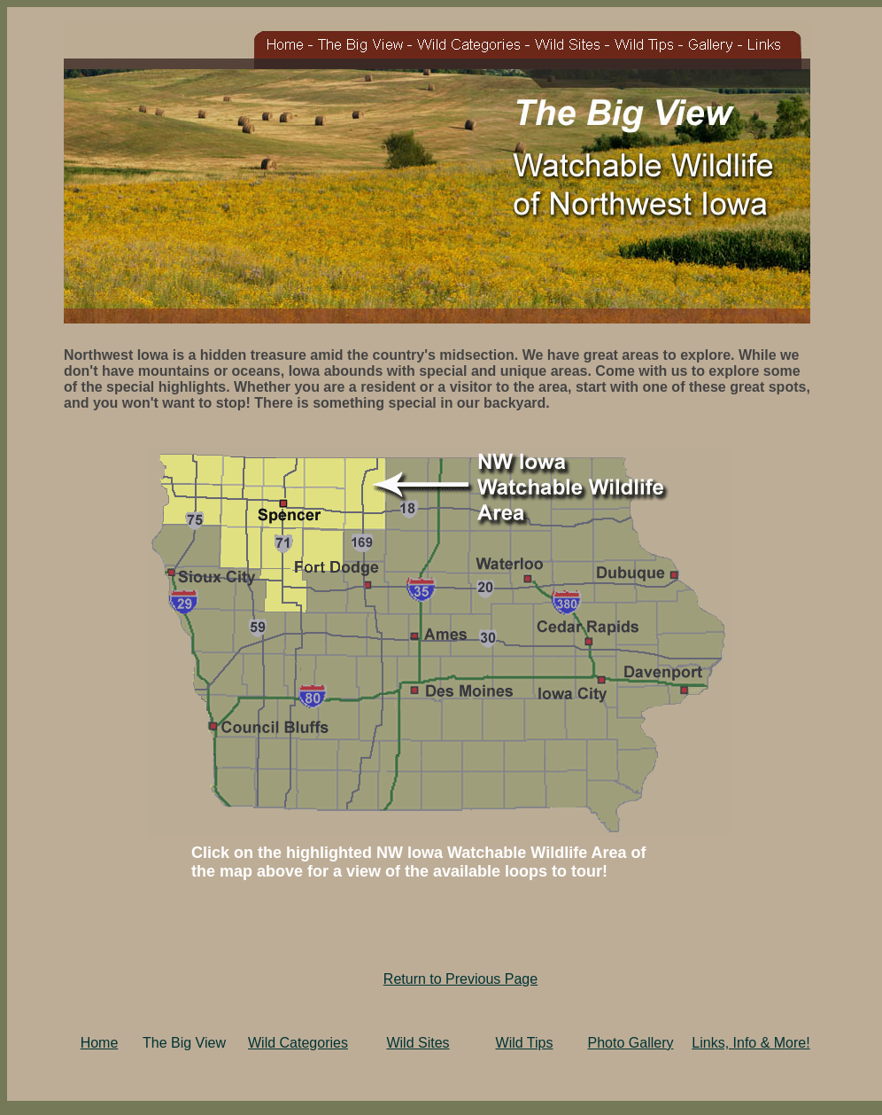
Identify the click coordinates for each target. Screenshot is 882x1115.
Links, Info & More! (750, 1042)
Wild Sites (417, 1042)
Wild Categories (298, 1042)
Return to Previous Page (460, 978)
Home (100, 1042)
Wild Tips (524, 1042)
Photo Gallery (631, 1042)
